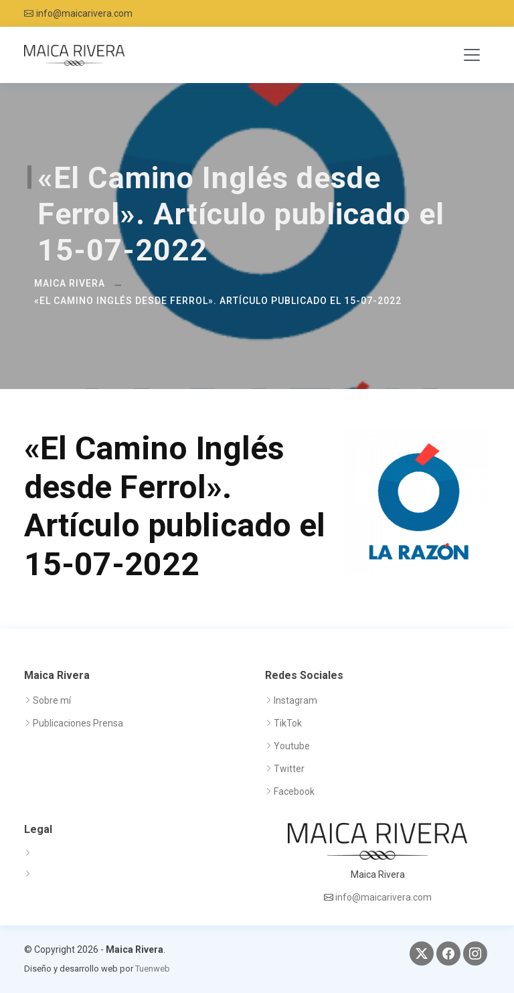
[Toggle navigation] (472, 55)
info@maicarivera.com (84, 13)
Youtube (292, 746)
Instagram (295, 700)
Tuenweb (152, 969)
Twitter (289, 768)
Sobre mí (52, 700)
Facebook (294, 791)
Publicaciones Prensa (78, 723)
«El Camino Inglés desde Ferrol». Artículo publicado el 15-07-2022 (218, 300)
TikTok (288, 723)
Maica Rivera (69, 283)
